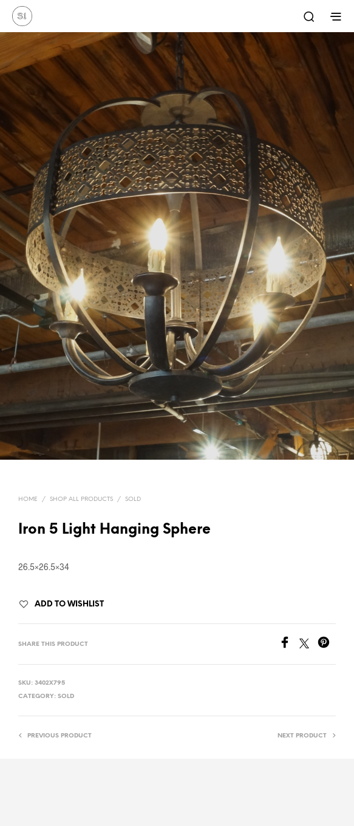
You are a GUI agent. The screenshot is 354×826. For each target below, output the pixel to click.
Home (28, 499)
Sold (133, 499)
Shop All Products (81, 499)
